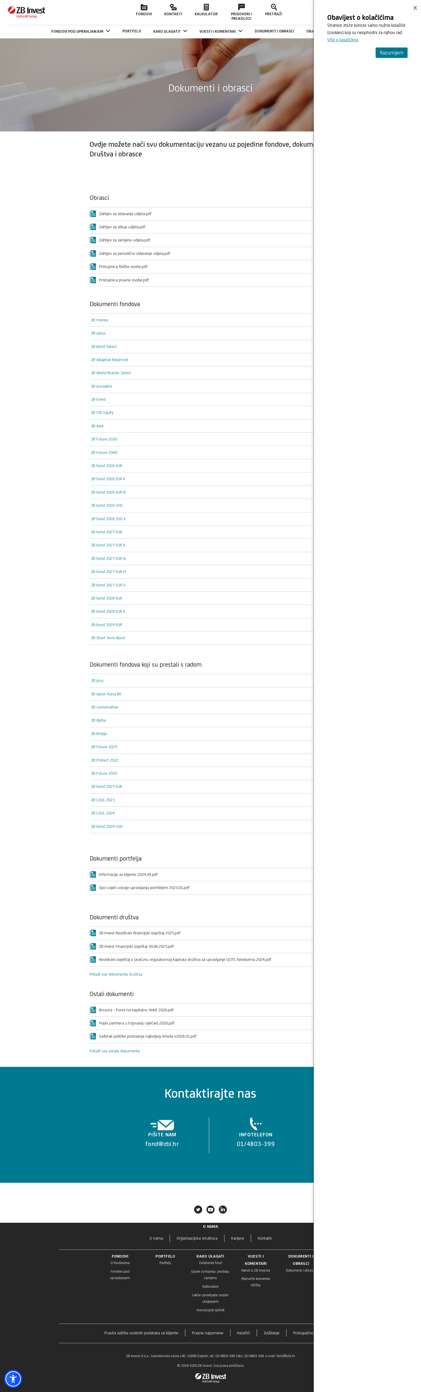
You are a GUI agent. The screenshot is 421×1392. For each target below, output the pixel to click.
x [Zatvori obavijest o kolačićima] (415, 6)
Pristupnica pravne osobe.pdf (119, 280)
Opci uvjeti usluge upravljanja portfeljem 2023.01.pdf (139, 887)
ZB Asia (97, 426)
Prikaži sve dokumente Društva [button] (116, 974)
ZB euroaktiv (101, 386)
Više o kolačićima (342, 39)
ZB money (99, 320)
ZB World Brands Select (111, 372)
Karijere (237, 1238)
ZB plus (97, 680)
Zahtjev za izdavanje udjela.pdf (120, 214)
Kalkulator (206, 10)
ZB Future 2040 (104, 452)
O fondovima (120, 1263)
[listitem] (162, 1135)
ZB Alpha (98, 720)
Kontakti (173, 10)
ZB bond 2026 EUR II (108, 478)
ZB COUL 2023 (103, 800)
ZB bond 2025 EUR (106, 786)
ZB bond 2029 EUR (106, 624)
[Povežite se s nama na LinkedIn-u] (223, 1210)
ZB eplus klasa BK (106, 694)
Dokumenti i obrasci (301, 1270)
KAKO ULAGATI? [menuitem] (170, 31)
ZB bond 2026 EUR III (108, 492)
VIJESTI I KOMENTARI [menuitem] (220, 31)
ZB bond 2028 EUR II (108, 611)
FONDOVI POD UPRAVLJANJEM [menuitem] (80, 31)
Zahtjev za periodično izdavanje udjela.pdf (130, 253)
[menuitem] (131, 31)
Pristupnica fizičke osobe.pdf (118, 266)
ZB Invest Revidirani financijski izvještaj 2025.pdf (135, 933)
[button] (13, 1379)
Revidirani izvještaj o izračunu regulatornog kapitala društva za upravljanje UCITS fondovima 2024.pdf (180, 959)
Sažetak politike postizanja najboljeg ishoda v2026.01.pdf (143, 1036)
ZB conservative (104, 707)
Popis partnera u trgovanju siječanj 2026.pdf (132, 1023)
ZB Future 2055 (104, 773)
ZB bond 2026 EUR (106, 465)
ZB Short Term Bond (108, 638)
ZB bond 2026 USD (107, 505)
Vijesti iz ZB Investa (255, 1270)
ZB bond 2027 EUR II (108, 545)
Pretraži (273, 10)
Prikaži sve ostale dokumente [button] (115, 1051)
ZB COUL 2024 (103, 813)
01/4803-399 (225, 1356)
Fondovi (144, 10)
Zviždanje (272, 1333)
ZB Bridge (99, 733)
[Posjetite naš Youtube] (210, 1210)
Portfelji (165, 1263)
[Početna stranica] (26, 17)
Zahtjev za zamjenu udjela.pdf (120, 240)
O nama (156, 1238)
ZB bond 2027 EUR (106, 532)
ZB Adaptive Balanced (109, 359)
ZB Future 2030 (104, 439)
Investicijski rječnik (210, 1310)
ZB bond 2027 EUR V (108, 585)
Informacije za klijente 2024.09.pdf (124, 874)
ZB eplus (98, 333)
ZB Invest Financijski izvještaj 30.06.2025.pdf (132, 946)
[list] (208, 1135)
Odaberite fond (210, 1263)
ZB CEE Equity (102, 412)
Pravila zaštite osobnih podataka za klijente (141, 1333)
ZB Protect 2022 (104, 760)
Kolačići (243, 1333)
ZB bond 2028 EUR (106, 598)
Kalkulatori (210, 1286)
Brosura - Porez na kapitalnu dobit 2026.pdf (131, 1010)
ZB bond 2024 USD (107, 826)
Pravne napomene (207, 1333)
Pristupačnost (305, 1333)
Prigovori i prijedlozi (241, 12)
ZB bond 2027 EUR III (108, 558)
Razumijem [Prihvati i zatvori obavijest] (391, 53)
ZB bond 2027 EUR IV (108, 571)
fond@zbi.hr (286, 1356)
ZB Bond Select (104, 346)
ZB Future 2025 (104, 746)
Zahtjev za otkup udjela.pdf (117, 227)
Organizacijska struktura (197, 1238)
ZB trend (98, 399)
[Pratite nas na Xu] (198, 1210)
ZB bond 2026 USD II (108, 518)
